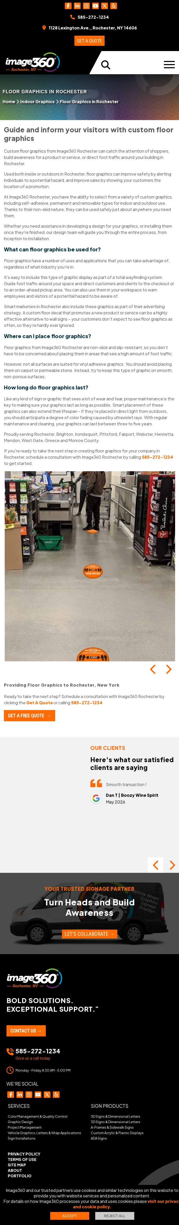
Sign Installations (22, 1138)
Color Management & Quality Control (37, 1116)
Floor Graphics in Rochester (89, 101)
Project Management (25, 1127)
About (15, 1170)
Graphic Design (20, 1122)
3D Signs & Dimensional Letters (115, 1116)
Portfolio (19, 1175)
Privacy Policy (24, 1154)
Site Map (17, 1164)
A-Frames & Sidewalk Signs (112, 1127)
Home (9, 101)
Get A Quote (39, 702)
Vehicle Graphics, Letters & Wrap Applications (44, 1133)
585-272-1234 (157, 457)
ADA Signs (99, 1138)
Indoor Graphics (37, 101)
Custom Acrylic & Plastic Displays (117, 1133)
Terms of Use (22, 1159)
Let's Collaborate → (90, 934)
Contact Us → (26, 1031)
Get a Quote (89, 40)
